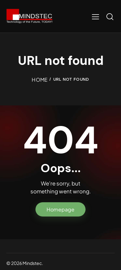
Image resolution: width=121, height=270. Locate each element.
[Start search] (110, 16)
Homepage (60, 209)
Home (40, 80)
